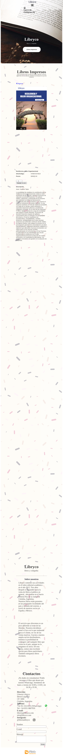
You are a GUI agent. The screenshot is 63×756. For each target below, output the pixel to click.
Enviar (43, 744)
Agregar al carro (21, 183)
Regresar (19, 83)
